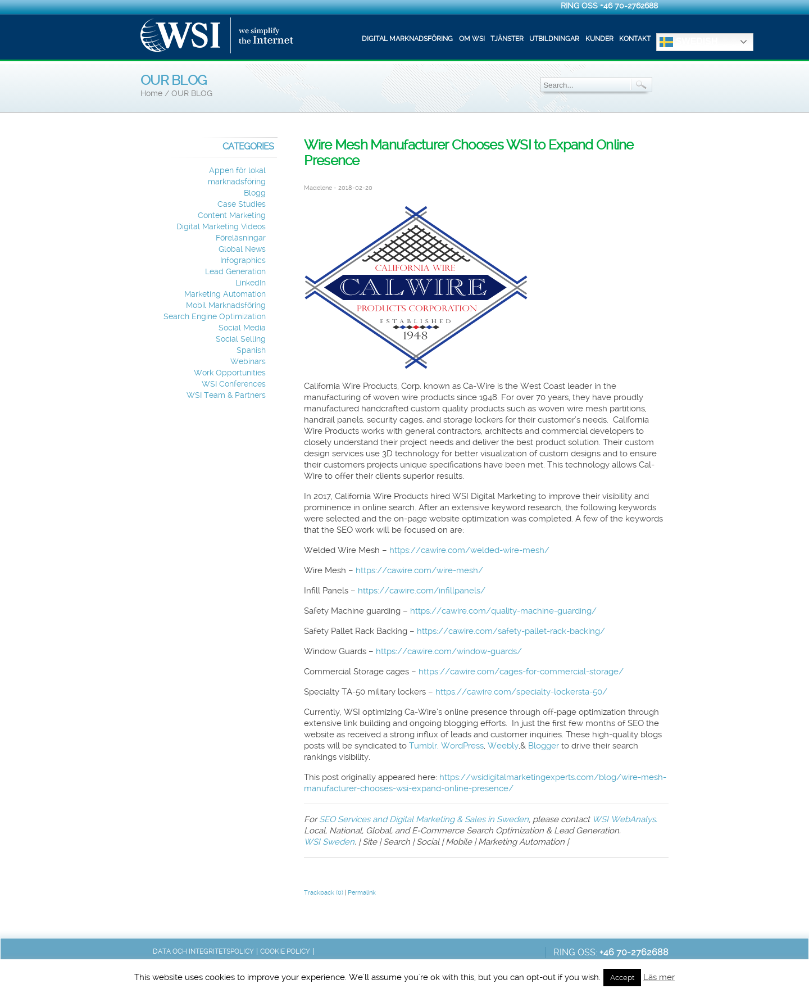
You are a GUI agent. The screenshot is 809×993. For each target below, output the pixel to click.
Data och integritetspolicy (203, 951)
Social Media (242, 328)
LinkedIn (250, 283)
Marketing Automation (225, 294)
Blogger (543, 746)
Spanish (251, 350)
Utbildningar (554, 39)
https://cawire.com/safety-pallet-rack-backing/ (511, 631)
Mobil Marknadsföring (226, 305)
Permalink (362, 892)
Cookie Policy (285, 951)
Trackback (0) (323, 892)
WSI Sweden (329, 842)
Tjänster (507, 39)
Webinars (248, 361)
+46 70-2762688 (629, 5)
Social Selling (241, 339)
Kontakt (635, 39)
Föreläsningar (241, 238)
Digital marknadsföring (407, 39)
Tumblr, (424, 746)
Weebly (503, 746)
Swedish (688, 42)
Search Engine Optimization (214, 316)
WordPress (462, 746)
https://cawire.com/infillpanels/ (421, 591)
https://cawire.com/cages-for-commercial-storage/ (521, 671)
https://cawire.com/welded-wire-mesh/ (469, 550)
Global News (242, 249)
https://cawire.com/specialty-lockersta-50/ (521, 692)
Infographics (243, 260)
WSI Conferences (234, 384)
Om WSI (472, 39)
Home (151, 93)
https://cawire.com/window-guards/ (449, 651)
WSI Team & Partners (226, 395)
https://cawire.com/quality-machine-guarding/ (503, 611)
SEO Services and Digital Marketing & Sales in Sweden (424, 819)
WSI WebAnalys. (624, 819)
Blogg (255, 193)
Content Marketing (232, 215)
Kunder (599, 39)
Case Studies (241, 204)
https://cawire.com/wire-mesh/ (419, 570)
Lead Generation (235, 271)
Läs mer (659, 977)
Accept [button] (622, 977)
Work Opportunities (230, 373)
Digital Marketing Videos (221, 227)
